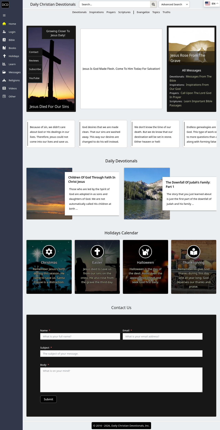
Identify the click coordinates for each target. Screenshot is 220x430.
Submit (48, 399)
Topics (156, 12)
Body (43, 364)
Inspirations (96, 12)
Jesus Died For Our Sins (49, 106)
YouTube (34, 78)
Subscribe (35, 69)
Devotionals (79, 12)
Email (126, 330)
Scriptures (124, 12)
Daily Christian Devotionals (53, 4)
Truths (166, 12)
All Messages (191, 70)
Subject (44, 347)
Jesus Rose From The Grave (187, 58)
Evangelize (143, 12)
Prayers (111, 12)
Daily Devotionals (121, 161)
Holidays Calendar (121, 233)
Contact (33, 52)
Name (44, 330)
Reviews (34, 60)
